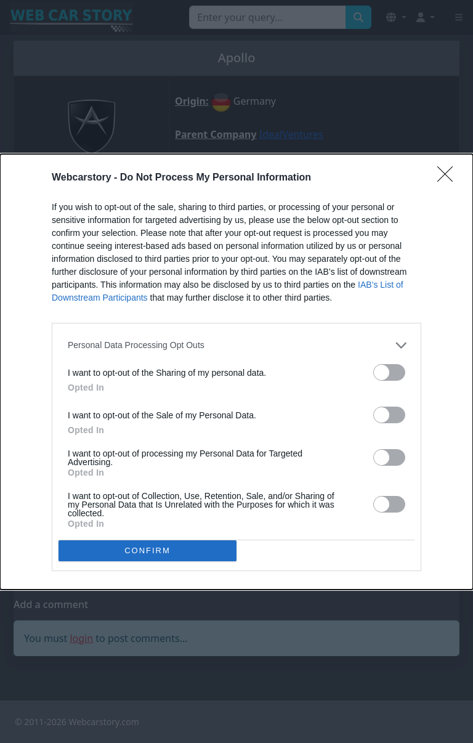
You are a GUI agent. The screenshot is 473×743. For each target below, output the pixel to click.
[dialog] (236, 372)
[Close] (449, 178)
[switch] (389, 372)
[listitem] (236, 345)
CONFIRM (147, 549)
